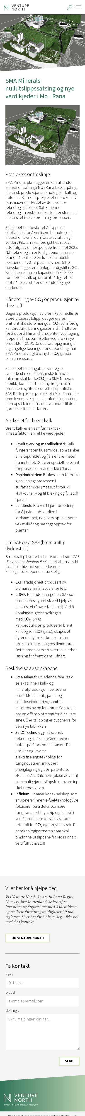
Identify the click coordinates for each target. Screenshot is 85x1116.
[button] (70, 7)
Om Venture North (28, 937)
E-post (10, 992)
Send (69, 1061)
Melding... (12, 1011)
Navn (9, 974)
